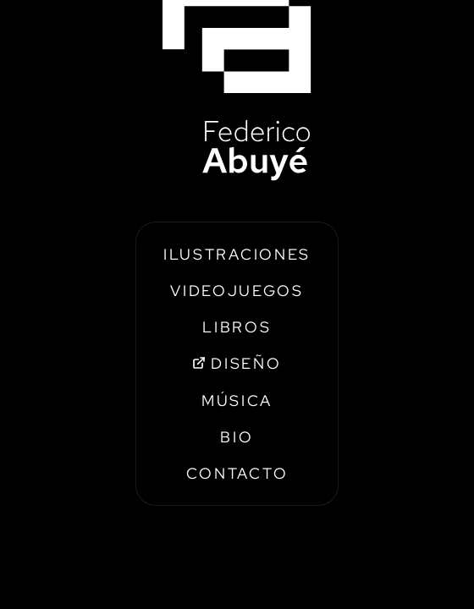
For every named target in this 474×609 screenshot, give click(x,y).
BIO (236, 437)
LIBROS (236, 327)
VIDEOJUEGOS (237, 290)
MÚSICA (237, 400)
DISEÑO (236, 363)
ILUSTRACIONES (237, 254)
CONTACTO (237, 473)
